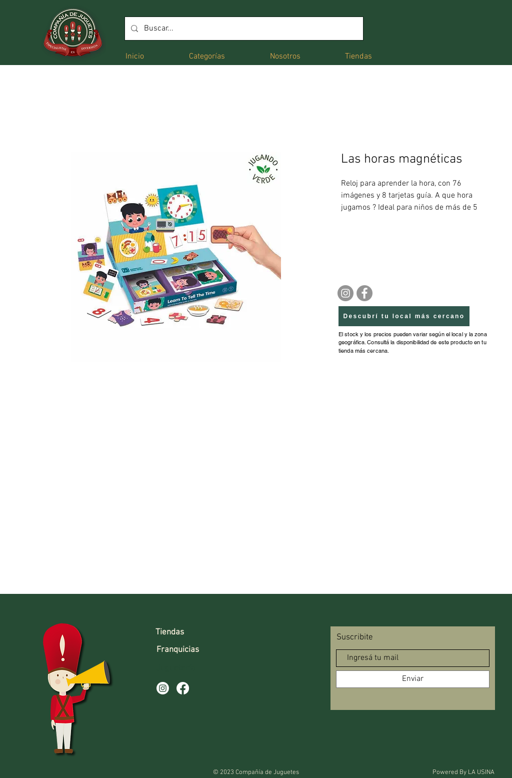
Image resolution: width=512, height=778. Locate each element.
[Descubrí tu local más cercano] (404, 316)
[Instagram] (346, 293)
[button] (207, 56)
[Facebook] (364, 293)
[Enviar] (413, 679)
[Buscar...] (243, 28)
